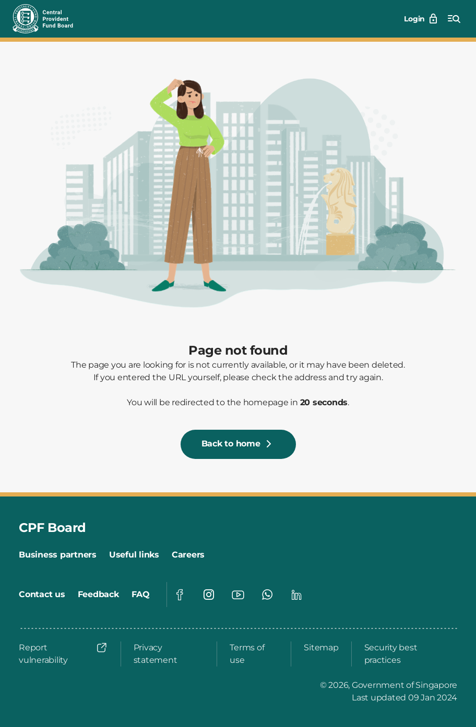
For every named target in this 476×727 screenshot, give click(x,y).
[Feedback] (98, 594)
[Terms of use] (254, 654)
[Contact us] (42, 594)
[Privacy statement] (169, 654)
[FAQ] (141, 594)
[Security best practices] (407, 654)
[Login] (422, 19)
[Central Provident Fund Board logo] (49, 19)
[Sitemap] (321, 647)
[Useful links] (134, 555)
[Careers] (188, 555)
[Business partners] (58, 555)
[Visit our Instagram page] (208, 594)
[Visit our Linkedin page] (296, 594)
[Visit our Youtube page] (238, 594)
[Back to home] (238, 444)
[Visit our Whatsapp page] (267, 594)
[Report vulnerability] (63, 654)
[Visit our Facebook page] (179, 594)
